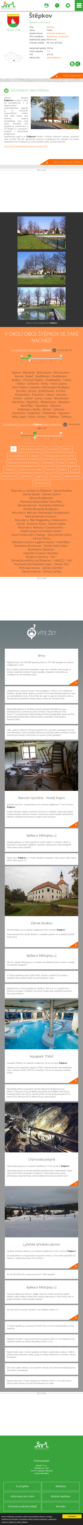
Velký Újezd (19, 416)
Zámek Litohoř (51, 494)
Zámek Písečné (31, 571)
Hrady (61, 462)
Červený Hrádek (33, 380)
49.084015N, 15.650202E (57, 36)
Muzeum (55, 476)
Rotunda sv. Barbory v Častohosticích (40, 527)
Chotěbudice (53, 380)
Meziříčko (32, 402)
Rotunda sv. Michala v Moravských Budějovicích (40, 513)
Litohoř (28, 398)
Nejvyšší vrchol (9, 476)
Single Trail (40, 476)
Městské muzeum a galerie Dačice (33, 542)
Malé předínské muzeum (40, 516)
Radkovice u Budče (29, 409)
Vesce (31, 416)
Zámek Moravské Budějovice (40, 509)
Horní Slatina (20, 387)
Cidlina (67, 380)
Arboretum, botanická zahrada (23, 462)
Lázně (75, 469)
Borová (19, 376)
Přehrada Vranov (29, 568)
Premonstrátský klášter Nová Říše (40, 501)
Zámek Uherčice (52, 568)
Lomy (38, 398)
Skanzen (35, 455)
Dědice (20, 383)
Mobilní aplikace (60, 1496)
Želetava (66, 416)
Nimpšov (64, 402)
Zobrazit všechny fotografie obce (41, 323)
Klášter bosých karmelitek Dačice (40, 531)
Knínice (60, 391)
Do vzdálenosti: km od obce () (32, 424)
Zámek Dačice (41, 538)
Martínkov (18, 402)
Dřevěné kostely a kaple (30, 469)
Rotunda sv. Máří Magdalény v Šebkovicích (41, 520)
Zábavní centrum (72, 476)
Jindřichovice (46, 391)
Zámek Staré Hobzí (55, 546)
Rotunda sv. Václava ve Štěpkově (31, 490)
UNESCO (66, 449)
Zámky (72, 462)
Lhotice (17, 398)
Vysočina (50, 27)
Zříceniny (9, 469)
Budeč (29, 376)
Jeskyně (63, 469)
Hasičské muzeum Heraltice (40, 553)
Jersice (32, 391)
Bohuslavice (44, 372)
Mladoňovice (48, 402)
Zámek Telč (61, 564)
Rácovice (55, 405)
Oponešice (41, 405)
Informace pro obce (22, 1496)
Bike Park (26, 476)
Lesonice (61, 394)
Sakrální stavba (41, 483)
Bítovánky (29, 372)
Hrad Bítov (62, 542)
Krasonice (38, 394)
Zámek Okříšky (52, 571)
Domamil (33, 383)
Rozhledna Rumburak (27, 546)
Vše (13, 449)
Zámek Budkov (62, 490)
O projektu (22, 1486)
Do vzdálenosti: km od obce (31, 350)
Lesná (49, 394)
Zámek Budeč (31, 494)
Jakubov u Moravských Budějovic (50, 387)
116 (48, 51)
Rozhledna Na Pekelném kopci (33, 564)
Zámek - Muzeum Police (31, 524)
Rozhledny (48, 462)
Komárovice (22, 394)
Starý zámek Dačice (60, 535)
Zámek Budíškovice (40, 498)
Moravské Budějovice (56, 33)
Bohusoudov (61, 372)
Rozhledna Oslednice (41, 549)
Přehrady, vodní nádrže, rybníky (59, 455)
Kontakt (60, 1506)
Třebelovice (49, 413)
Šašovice (59, 409)
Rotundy (51, 469)
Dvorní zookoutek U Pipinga (28, 535)
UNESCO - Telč (63, 560)
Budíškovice (43, 376)
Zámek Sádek (56, 524)
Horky (44, 383)
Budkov (16, 380)
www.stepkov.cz (54, 57)
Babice (16, 372)
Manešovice (61, 398)
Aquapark (52, 449)
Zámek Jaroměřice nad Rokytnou (31, 560)
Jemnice (21, 391)
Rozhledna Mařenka (51, 505)
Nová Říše (27, 405)
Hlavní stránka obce (72, 75)
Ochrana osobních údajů (22, 1506)
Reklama (61, 1486)
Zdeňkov (53, 416)
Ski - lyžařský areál (17, 455)
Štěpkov (40, 15)
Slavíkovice (18, 413)
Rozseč (47, 409)
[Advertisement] (41, 192)
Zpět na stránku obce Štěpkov (67, 161)
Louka (48, 398)
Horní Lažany (58, 383)
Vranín (42, 416)
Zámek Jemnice (27, 505)
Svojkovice (33, 413)
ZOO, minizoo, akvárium (31, 449)
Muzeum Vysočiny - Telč (40, 557)
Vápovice (63, 413)
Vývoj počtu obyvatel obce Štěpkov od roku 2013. (26, 146)
